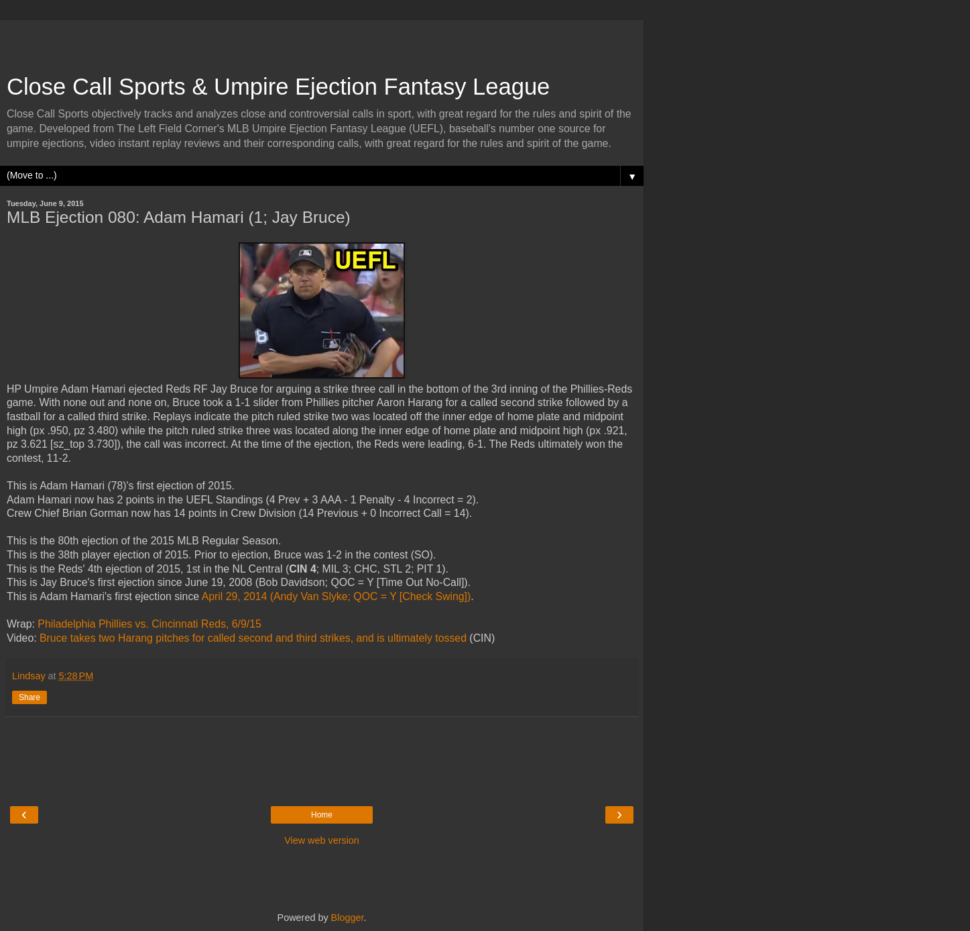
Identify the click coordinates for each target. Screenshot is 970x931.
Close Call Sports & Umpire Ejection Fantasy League (278, 86)
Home (321, 815)
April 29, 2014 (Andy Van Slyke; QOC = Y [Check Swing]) (336, 596)
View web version (321, 840)
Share (29, 697)
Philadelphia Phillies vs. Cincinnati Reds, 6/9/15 (149, 624)
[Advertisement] (322, 40)
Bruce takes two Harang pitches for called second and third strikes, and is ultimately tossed (253, 638)
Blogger (347, 917)
